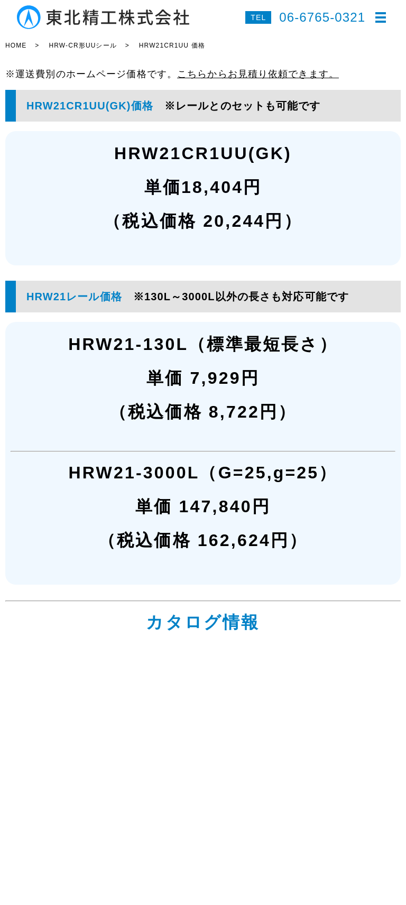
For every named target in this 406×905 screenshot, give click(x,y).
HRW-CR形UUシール (82, 45)
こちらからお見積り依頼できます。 (258, 74)
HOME (15, 45)
